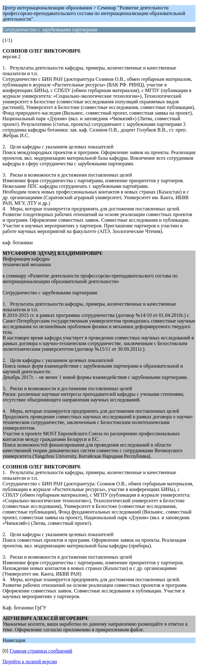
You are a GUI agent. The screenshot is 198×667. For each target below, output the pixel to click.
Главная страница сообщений (41, 651)
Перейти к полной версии (30, 661)
